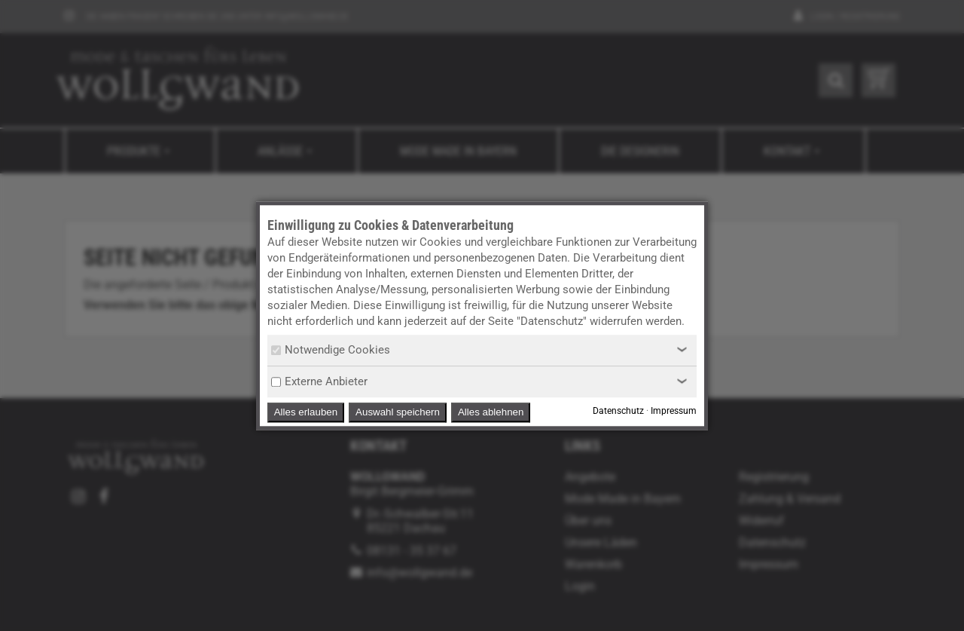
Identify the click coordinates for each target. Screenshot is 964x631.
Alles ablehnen (490, 412)
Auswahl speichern (397, 412)
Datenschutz (618, 411)
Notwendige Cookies (330, 350)
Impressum (674, 411)
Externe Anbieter (319, 381)
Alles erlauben (305, 412)
